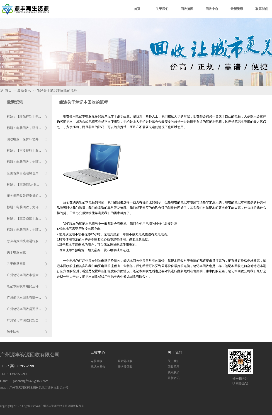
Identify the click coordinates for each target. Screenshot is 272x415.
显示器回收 (125, 361)
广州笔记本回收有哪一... (24, 297)
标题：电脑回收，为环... (24, 162)
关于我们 (162, 9)
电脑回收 (96, 361)
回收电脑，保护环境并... (24, 139)
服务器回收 (125, 366)
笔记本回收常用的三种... (24, 286)
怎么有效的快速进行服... (24, 241)
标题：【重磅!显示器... (23, 184)
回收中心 (212, 9)
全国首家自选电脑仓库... (24, 173)
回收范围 (187, 9)
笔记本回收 (98, 366)
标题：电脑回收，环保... (24, 128)
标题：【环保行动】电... (24, 116)
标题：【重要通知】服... (24, 218)
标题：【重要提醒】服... (24, 150)
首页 (137, 9)
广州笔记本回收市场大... (24, 275)
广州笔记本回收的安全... (24, 320)
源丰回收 (13, 331)
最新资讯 (237, 9)
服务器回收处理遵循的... (24, 196)
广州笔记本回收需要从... (24, 309)
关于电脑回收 (16, 252)
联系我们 (261, 9)
